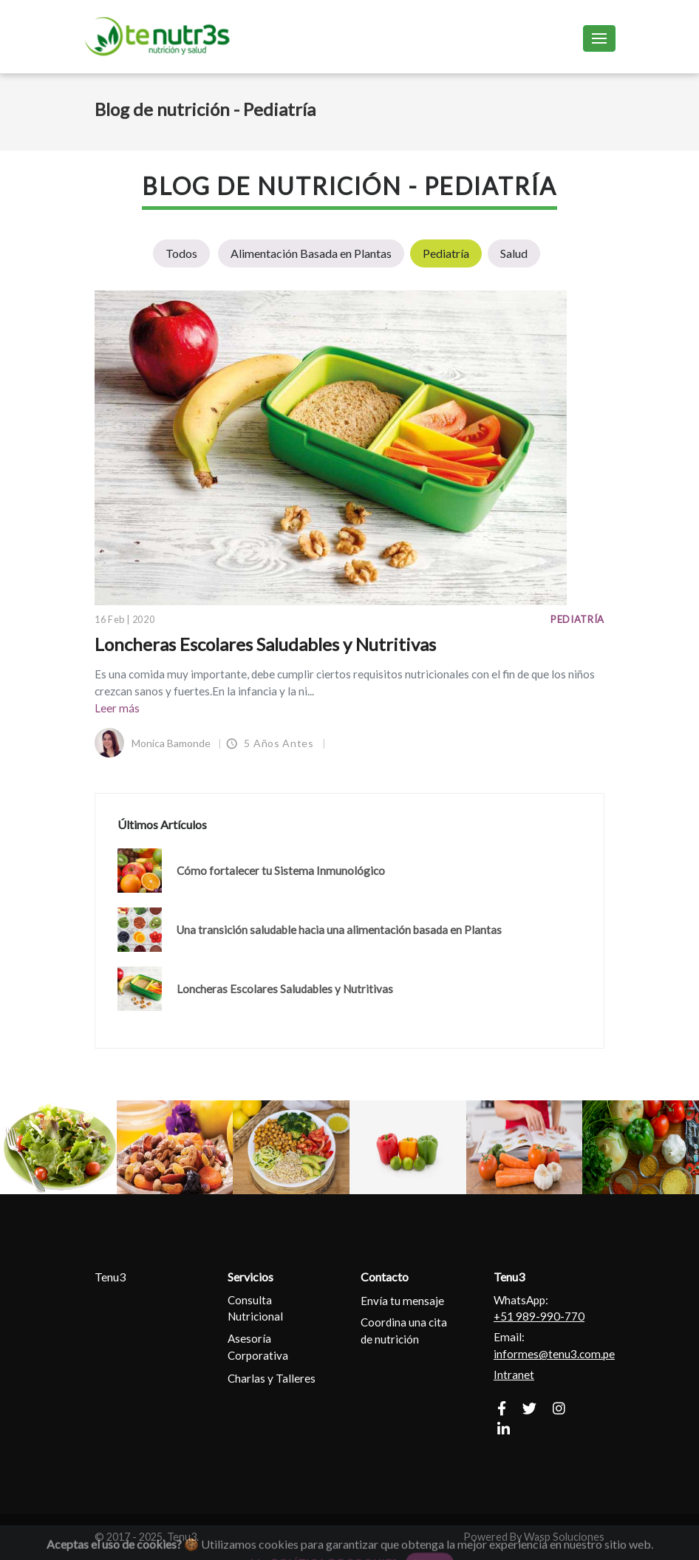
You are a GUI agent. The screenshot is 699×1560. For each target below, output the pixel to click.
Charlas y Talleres (272, 1378)
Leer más (117, 708)
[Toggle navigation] (599, 38)
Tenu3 (110, 1277)
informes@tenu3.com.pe (554, 1353)
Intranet (514, 1374)
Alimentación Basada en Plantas (311, 253)
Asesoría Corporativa (258, 1347)
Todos (181, 253)
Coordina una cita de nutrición (404, 1330)
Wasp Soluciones (564, 1536)
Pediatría (446, 253)
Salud (514, 253)
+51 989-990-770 (539, 1316)
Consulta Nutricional (255, 1308)
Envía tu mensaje (402, 1300)
